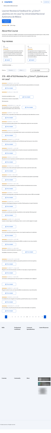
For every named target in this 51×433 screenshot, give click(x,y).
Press (28, 368)
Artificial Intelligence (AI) (6, 331)
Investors (28, 369)
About (3, 368)
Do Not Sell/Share (30, 389)
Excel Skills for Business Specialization (31, 345)
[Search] (41, 2)
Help (27, 375)
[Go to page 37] (42, 316)
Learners (15, 368)
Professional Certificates (4, 379)
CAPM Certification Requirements (42, 331)
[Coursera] (8, 2)
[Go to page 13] (18, 316)
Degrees (3, 385)
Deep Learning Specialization (29, 342)
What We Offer (4, 369)
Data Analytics (4, 334)
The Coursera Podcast (18, 375)
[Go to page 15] (24, 316)
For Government (5, 389)
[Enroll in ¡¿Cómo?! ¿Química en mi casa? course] (6, 21)
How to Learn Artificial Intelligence (43, 352)
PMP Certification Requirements (42, 355)
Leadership (4, 371)
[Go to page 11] (12, 316)
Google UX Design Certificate (17, 345)
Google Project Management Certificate (18, 342)
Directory (28, 382)
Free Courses (4, 396)
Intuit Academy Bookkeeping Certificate (17, 358)
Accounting (4, 329)
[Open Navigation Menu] (2, 2)
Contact (28, 379)
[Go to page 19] (36, 316)
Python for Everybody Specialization (31, 358)
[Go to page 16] (27, 316)
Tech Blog (16, 377)
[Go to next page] (45, 316)
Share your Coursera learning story (5, 399)
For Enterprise (4, 387)
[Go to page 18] (33, 316)
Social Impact (4, 394)
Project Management (5, 342)
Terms (28, 371)
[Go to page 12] (15, 316)
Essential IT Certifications (41, 343)
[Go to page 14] (21, 316)
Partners (15, 369)
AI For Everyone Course (31, 337)
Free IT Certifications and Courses (43, 346)
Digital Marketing (5, 336)
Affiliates (28, 384)
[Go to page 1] (9, 316)
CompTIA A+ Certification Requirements (41, 335)
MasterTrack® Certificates (4, 383)
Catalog (3, 375)
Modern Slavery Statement (29, 387)
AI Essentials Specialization (29, 331)
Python (3, 343)
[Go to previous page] (6, 316)
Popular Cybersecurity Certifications (43, 358)
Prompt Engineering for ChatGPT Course (31, 355)
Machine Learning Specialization (30, 352)
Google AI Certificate (18, 330)
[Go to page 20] (39, 316)
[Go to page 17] (30, 316)
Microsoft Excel (4, 340)
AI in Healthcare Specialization (29, 339)
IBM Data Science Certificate (17, 355)
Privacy (28, 373)
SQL (2, 345)
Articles (28, 381)
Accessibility (29, 377)
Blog (15, 373)
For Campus (4, 390)
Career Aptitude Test (43, 329)
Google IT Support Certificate (17, 339)
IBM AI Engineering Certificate (17, 348)
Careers (3, 373)
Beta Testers (16, 371)
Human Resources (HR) (6, 338)
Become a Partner (5, 392)
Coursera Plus (4, 377)
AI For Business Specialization (29, 334)
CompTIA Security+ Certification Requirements (42, 339)
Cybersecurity (4, 332)
